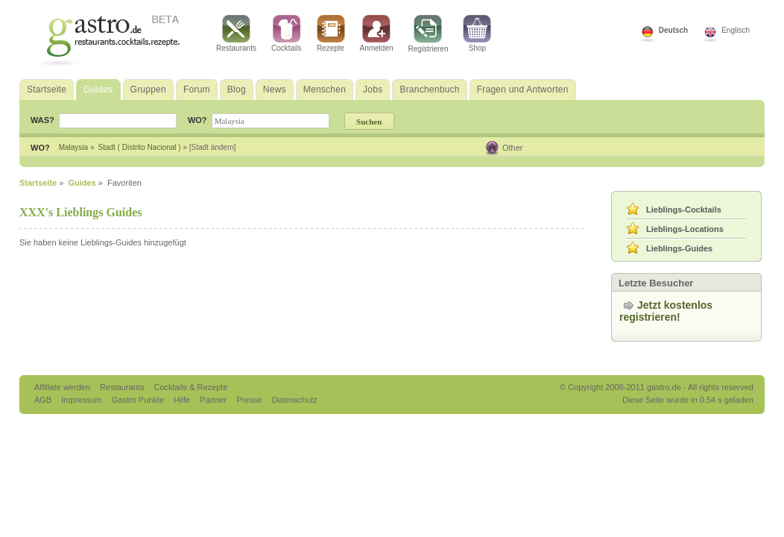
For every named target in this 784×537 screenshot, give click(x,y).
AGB (44, 399)
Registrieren (428, 34)
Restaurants (236, 33)
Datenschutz (294, 399)
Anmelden (376, 33)
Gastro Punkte (139, 399)
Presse (249, 399)
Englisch (735, 30)
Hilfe (183, 399)
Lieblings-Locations (685, 228)
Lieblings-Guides (679, 248)
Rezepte (331, 33)
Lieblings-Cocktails (683, 209)
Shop (477, 33)
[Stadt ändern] (212, 147)
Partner (214, 399)
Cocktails (286, 33)
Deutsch (673, 30)
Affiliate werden (63, 387)
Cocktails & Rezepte (190, 387)
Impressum (82, 399)
